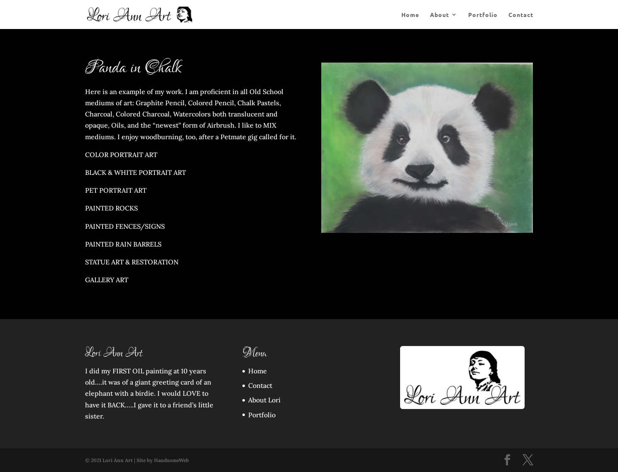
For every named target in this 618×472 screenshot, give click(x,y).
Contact (520, 15)
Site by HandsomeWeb (163, 460)
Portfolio (483, 15)
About (439, 15)
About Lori (264, 400)
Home (410, 15)
